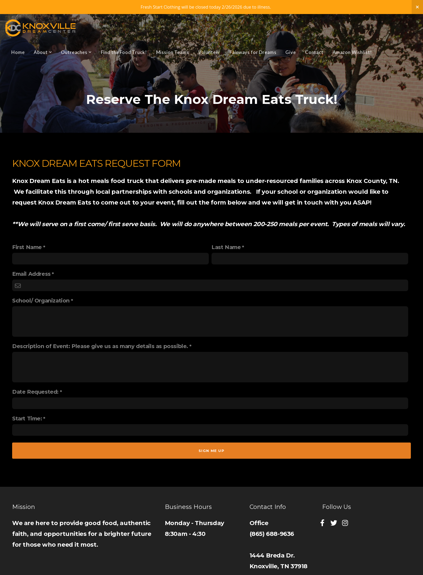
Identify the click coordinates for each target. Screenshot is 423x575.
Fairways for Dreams (253, 52)
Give (290, 52)
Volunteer (209, 52)
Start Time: (27, 418)
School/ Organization (41, 300)
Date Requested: (35, 392)
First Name (27, 247)
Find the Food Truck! (124, 52)
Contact (314, 52)
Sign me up (211, 450)
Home (18, 52)
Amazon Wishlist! (352, 52)
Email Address (31, 274)
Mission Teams (172, 52)
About (43, 52)
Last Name (226, 247)
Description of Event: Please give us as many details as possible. (100, 346)
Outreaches (76, 52)
